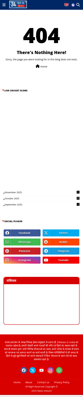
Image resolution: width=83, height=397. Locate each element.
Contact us (43, 382)
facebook (25, 233)
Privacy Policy (61, 382)
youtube (63, 260)
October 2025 (42, 198)
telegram (63, 251)
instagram (24, 260)
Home (41, 66)
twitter (63, 233)
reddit (63, 242)
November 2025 (42, 192)
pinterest (24, 251)
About (28, 382)
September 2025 (42, 204)
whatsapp (24, 242)
